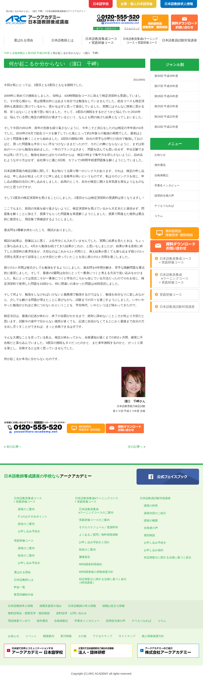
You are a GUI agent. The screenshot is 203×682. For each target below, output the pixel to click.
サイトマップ (127, 636)
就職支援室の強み (50, 605)
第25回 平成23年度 (39, 53)
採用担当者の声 (164, 195)
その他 (82, 636)
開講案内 (48, 636)
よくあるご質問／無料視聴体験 (98, 534)
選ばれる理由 (23, 40)
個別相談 (149, 535)
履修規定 (84, 556)
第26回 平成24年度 (166, 96)
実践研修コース (171, 294)
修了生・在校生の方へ (106, 28)
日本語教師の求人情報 (82, 605)
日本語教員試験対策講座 (179, 40)
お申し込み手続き (29, 531)
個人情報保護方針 (153, 636)
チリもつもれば (164, 205)
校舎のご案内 (26, 523)
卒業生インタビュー (167, 185)
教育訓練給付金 (23, 594)
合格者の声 (151, 527)
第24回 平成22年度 (166, 116)
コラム (158, 215)
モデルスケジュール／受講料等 (98, 527)
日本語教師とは (62, 40)
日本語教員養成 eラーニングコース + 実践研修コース (171, 278)
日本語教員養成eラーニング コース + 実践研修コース (140, 40)
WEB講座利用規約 (90, 564)
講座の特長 (151, 505)
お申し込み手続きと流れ (94, 542)
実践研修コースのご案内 (94, 519)
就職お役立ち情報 (113, 605)
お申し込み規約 (153, 550)
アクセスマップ (132, 28)
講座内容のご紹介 (155, 513)
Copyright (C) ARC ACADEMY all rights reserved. (101, 673)
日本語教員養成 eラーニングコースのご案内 (94, 511)
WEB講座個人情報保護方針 (96, 571)
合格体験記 (18, 53)
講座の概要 (151, 520)
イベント (31, 636)
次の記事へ (135, 446)
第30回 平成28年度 (166, 75)
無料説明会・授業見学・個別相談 (29, 613)
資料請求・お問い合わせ (71, 613)
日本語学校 (101, 4)
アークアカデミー (48, 476)
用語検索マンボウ (19, 620)
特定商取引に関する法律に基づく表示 (167, 557)
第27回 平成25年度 (166, 86)
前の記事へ (14, 446)
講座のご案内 (26, 509)
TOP (6, 53)
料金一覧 (19, 587)
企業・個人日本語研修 (136, 4)
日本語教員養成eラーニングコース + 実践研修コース (94, 500)
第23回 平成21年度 (166, 126)
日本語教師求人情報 (178, 4)
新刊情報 (66, 636)
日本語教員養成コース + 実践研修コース (101, 40)
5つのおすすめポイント (32, 516)
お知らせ (160, 154)
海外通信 (160, 165)
